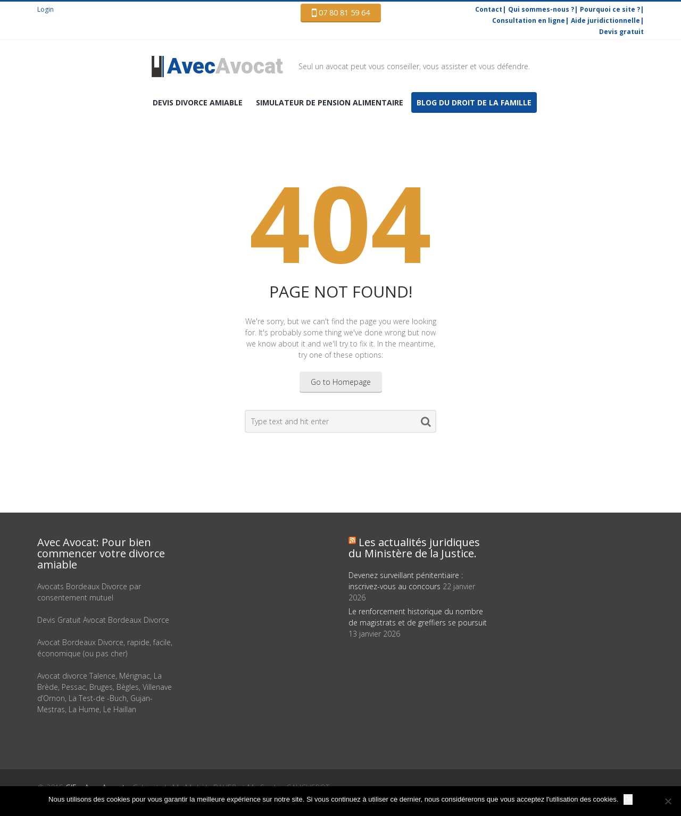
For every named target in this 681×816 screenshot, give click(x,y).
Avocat (225, 66)
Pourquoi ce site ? (610, 9)
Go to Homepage (341, 382)
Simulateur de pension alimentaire (329, 102)
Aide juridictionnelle (605, 20)
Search (426, 423)
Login (45, 9)
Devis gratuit (621, 31)
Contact (488, 9)
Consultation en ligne (528, 20)
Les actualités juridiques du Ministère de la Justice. (414, 548)
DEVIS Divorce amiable (198, 102)
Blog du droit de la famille (474, 102)
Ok (628, 799)
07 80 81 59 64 (341, 13)
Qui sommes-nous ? (541, 9)
